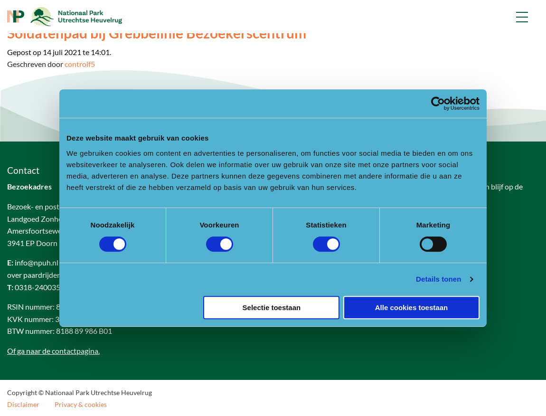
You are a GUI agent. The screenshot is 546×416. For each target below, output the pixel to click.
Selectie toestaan (272, 307)
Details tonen (438, 279)
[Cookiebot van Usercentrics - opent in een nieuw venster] (438, 103)
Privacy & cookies (81, 404)
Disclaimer (23, 404)
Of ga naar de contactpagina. (53, 350)
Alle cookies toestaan (411, 307)
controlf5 (80, 63)
